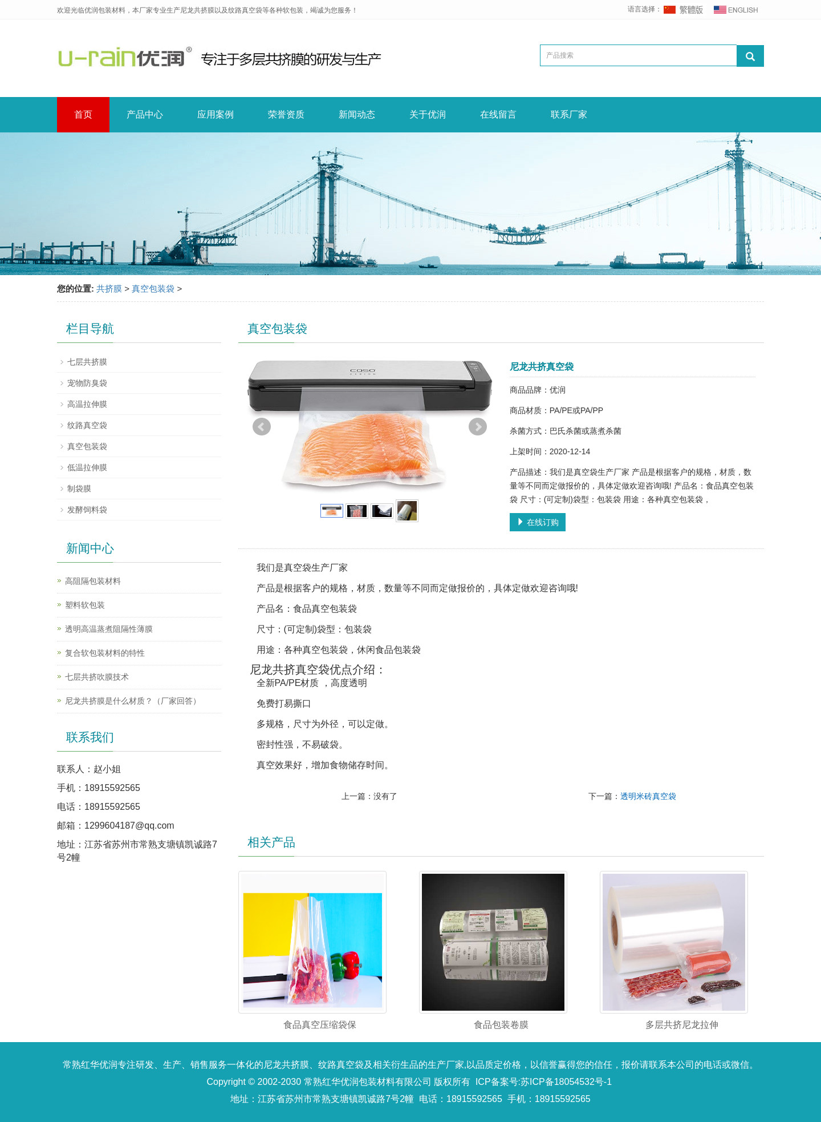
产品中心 (145, 114)
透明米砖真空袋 (648, 796)
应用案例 (215, 114)
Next (478, 427)
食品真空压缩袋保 (319, 1025)
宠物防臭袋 (87, 383)
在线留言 (498, 114)
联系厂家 (569, 114)
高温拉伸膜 (87, 404)
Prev (262, 427)
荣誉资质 (286, 114)
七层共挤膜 (87, 361)
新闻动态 (357, 114)
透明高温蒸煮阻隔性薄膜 (109, 628)
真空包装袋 (153, 288)
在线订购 (538, 522)
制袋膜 (79, 488)
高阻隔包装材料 (93, 581)
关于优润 (427, 114)
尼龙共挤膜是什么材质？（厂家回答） (133, 700)
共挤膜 (109, 288)
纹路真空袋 (87, 425)
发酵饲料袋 (87, 509)
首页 (83, 114)
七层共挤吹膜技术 (97, 676)
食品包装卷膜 (501, 1025)
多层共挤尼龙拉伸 (681, 1025)
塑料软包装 (85, 605)
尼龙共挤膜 (286, 1064)
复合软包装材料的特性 (105, 652)
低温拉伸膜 (87, 467)
